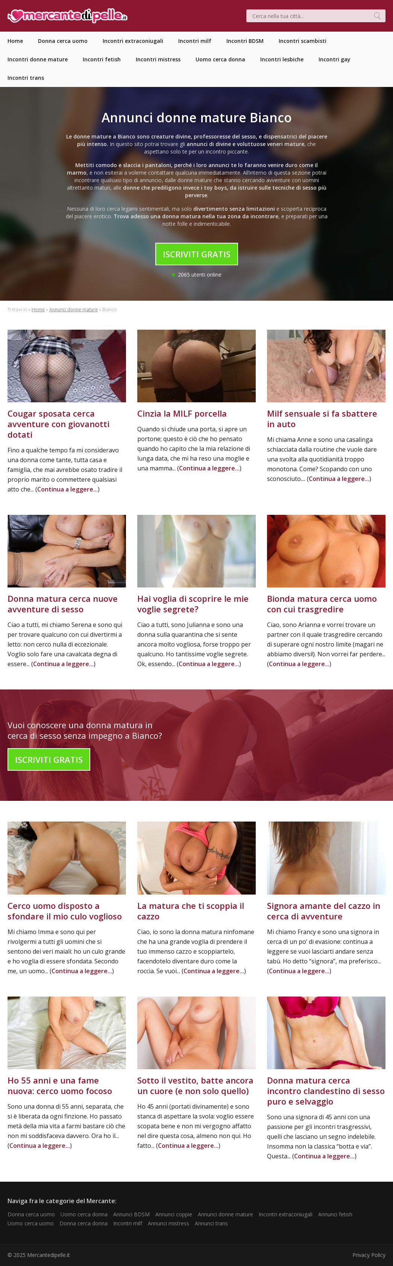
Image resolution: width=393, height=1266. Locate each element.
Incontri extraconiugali (286, 1214)
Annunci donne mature (73, 309)
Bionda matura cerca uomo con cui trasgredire (322, 604)
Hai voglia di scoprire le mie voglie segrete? (193, 604)
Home (38, 309)
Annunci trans (211, 1223)
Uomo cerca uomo (31, 1223)
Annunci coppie (173, 1214)
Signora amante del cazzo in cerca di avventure (323, 911)
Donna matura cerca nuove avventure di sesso (63, 604)
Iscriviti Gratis (197, 254)
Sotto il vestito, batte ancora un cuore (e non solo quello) (195, 1085)
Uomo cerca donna (84, 1214)
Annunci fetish (335, 1214)
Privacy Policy (368, 1254)
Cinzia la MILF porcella (182, 413)
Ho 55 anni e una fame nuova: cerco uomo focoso (60, 1085)
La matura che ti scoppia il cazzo (190, 911)
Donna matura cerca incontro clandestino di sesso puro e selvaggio (326, 1090)
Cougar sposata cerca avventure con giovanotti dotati (58, 424)
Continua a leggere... (67, 489)
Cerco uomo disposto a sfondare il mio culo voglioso (65, 911)
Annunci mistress (168, 1223)
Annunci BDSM (131, 1214)
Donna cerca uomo (31, 1214)
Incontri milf (127, 1223)
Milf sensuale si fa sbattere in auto (322, 418)
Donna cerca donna (83, 1223)
